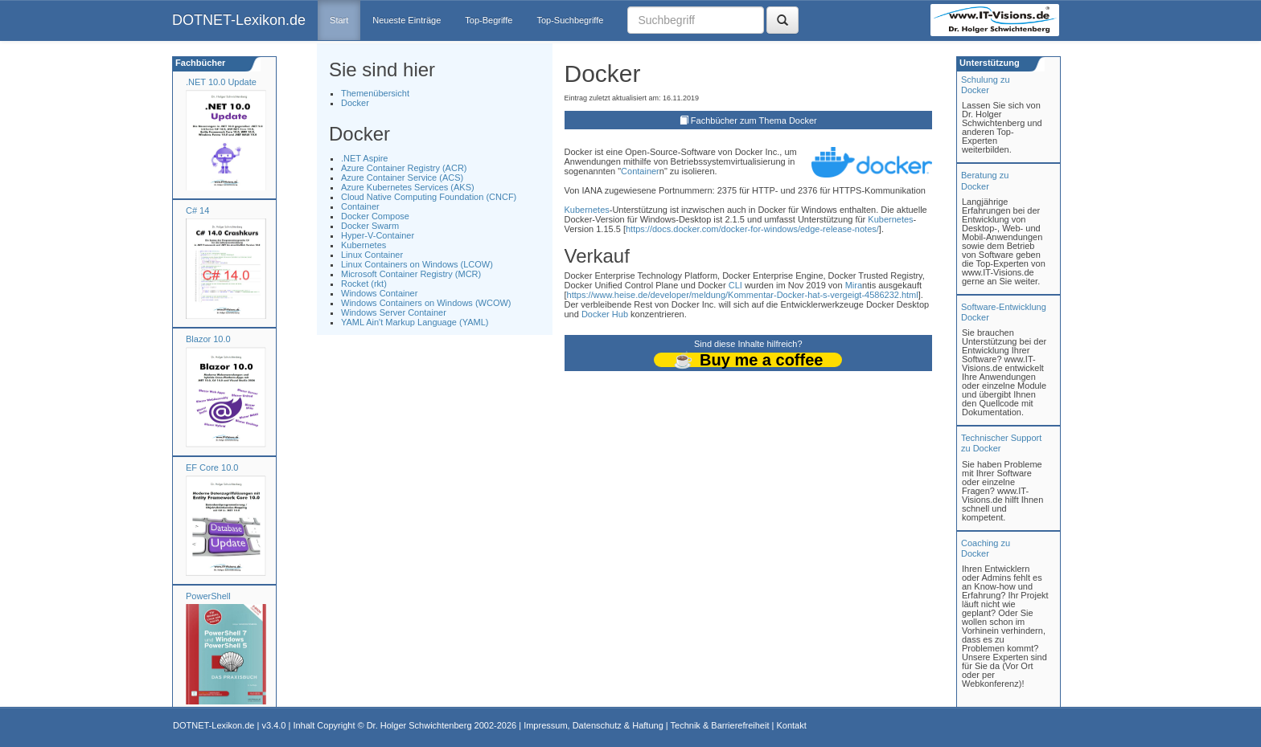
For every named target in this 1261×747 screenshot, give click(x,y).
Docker (355, 103)
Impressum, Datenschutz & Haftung (593, 725)
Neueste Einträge (406, 20)
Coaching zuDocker (985, 548)
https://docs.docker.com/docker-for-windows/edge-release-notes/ (752, 229)
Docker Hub (604, 314)
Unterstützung (988, 62)
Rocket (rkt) (364, 283)
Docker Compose (375, 216)
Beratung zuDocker (984, 180)
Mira (853, 285)
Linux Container (372, 254)
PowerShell (208, 596)
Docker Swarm (370, 226)
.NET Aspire (364, 158)
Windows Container (379, 293)
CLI (735, 285)
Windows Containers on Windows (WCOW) (426, 303)
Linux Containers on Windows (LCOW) (417, 264)
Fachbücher (199, 62)
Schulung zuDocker (985, 85)
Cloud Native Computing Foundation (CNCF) (428, 197)
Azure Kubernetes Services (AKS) (407, 187)
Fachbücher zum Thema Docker (754, 120)
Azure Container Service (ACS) (402, 177)
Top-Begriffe (488, 20)
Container (360, 206)
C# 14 (197, 210)
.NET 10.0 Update (221, 82)
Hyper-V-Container (377, 235)
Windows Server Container (393, 312)
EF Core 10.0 (212, 467)
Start (339, 20)
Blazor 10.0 (208, 339)
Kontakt (791, 725)
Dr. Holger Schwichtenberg (419, 725)
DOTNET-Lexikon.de (239, 20)
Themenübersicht (375, 93)
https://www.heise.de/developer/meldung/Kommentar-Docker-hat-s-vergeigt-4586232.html (742, 295)
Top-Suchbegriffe (569, 20)
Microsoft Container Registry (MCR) (411, 274)
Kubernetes (363, 245)
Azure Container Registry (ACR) (404, 168)
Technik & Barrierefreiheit (720, 725)
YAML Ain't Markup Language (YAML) (415, 322)
